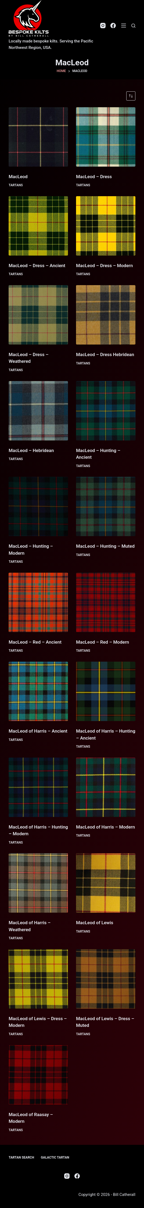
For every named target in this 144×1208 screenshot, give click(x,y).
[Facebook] (113, 25)
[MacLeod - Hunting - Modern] (38, 506)
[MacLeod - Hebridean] (38, 410)
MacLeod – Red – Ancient (35, 642)
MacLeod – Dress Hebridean (105, 354)
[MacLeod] (38, 137)
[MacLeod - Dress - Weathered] (38, 315)
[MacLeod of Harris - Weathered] (38, 883)
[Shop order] (130, 96)
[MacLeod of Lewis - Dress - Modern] (38, 979)
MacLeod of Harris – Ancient (38, 731)
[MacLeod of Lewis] (105, 883)
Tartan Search (21, 1157)
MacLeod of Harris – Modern (105, 827)
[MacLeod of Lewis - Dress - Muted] (105, 979)
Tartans (16, 185)
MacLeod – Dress (94, 176)
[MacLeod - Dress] (105, 137)
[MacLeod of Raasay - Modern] (38, 1075)
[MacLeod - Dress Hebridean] (105, 315)
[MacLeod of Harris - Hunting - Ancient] (105, 691)
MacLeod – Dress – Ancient (37, 265)
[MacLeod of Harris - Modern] (105, 787)
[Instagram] (103, 25)
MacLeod (18, 176)
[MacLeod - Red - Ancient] (38, 602)
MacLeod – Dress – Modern (104, 265)
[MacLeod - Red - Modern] (105, 602)
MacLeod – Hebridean (31, 450)
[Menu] (123, 25)
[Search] (133, 26)
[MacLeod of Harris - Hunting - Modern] (38, 787)
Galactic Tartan (55, 1157)
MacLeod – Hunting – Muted (105, 546)
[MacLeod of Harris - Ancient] (38, 691)
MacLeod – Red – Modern (102, 642)
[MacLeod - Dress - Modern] (105, 226)
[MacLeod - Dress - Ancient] (38, 226)
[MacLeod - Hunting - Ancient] (105, 410)
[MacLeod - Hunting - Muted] (105, 506)
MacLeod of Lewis (94, 922)
